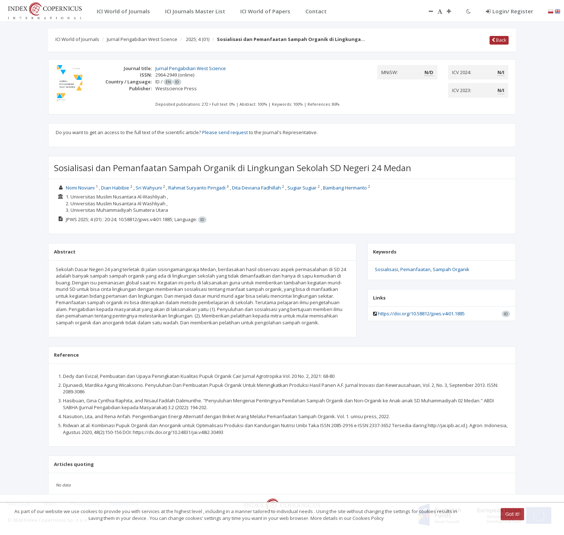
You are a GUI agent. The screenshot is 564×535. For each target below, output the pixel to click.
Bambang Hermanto (345, 187)
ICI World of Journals (77, 39)
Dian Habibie (115, 187)
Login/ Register (509, 11)
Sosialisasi (386, 269)
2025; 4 (197, 39)
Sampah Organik (451, 269)
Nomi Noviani (80, 187)
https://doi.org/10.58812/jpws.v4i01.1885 (421, 313)
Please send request (225, 132)
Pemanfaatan (415, 269)
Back (499, 40)
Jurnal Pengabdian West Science (142, 39)
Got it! (512, 514)
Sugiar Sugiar (302, 187)
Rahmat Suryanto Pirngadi (197, 187)
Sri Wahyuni (149, 187)
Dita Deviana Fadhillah (256, 187)
